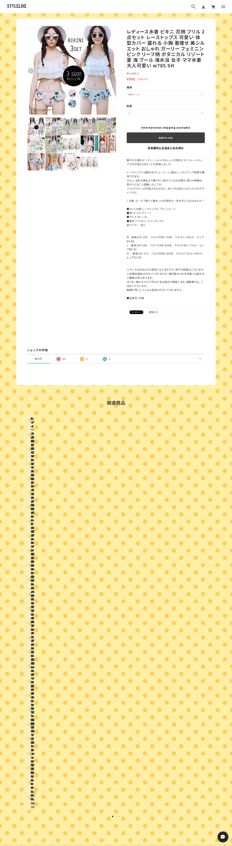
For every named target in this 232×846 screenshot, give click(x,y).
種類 (129, 87)
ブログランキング (109, 799)
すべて (38, 358)
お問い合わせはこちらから (116, 703)
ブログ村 (127, 799)
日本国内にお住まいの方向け (166, 147)
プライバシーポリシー (100, 816)
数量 (129, 106)
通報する (153, 311)
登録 (155, 768)
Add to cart (166, 137)
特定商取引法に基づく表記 (129, 816)
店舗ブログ (73, 596)
